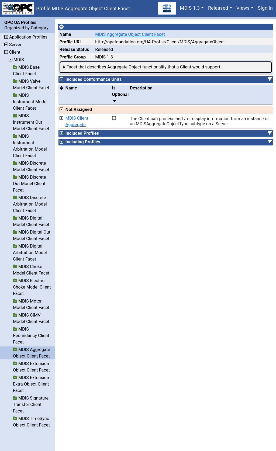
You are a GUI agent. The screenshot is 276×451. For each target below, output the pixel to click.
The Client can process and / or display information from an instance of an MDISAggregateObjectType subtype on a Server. (199, 121)
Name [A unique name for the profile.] (65, 34)
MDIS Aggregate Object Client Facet (130, 34)
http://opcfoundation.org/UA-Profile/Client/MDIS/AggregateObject (160, 41)
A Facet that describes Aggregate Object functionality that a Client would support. (142, 67)
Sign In (265, 8)
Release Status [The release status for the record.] (74, 49)
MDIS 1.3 (190, 8)
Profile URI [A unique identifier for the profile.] (70, 41)
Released (218, 8)
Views (243, 8)
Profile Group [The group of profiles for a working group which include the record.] (73, 57)
